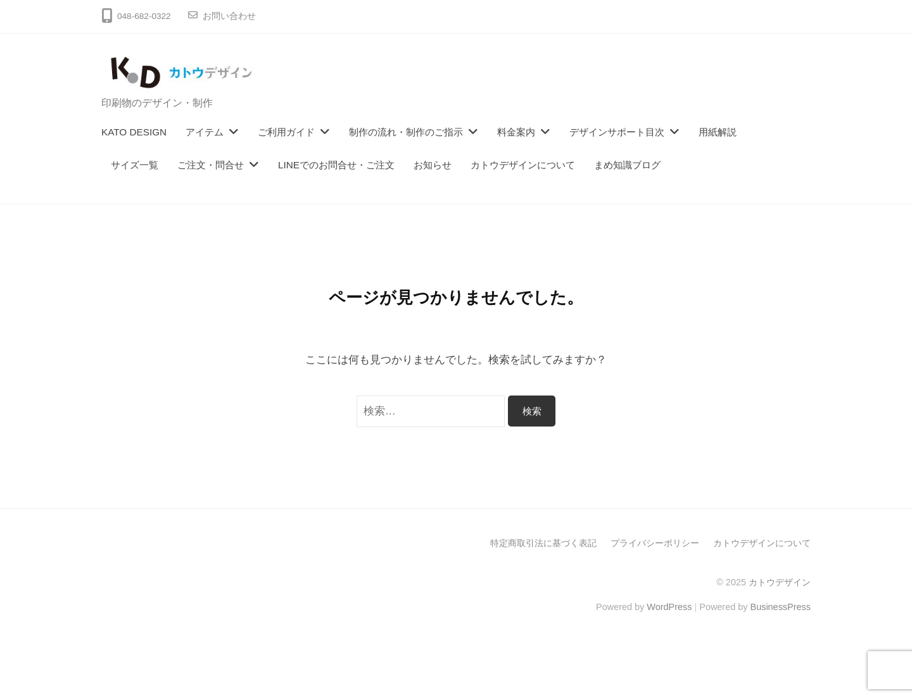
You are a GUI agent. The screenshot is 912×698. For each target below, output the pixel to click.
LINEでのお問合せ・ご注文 (336, 164)
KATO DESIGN (134, 132)
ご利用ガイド (286, 132)
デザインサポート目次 (616, 132)
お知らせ (433, 164)
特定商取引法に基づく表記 (543, 543)
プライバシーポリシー (655, 543)
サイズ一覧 (134, 164)
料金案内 (516, 132)
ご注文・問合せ (210, 164)
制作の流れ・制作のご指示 (406, 132)
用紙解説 (718, 132)
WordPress (669, 607)
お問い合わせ (229, 16)
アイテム (205, 132)
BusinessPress (780, 607)
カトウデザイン (780, 582)
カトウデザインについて (523, 164)
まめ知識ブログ (627, 164)
